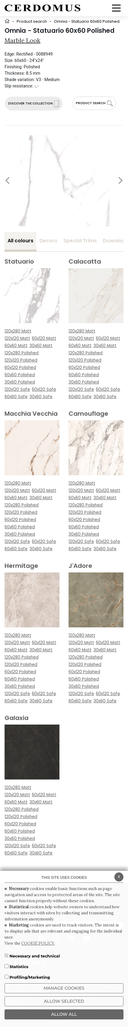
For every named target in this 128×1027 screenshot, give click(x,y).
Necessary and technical (34, 956)
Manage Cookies (64, 988)
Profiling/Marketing (29, 977)
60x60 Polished (20, 375)
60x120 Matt (44, 338)
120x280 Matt (18, 331)
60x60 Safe (16, 397)
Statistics (18, 966)
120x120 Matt (17, 338)
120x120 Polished (21, 360)
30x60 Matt (40, 346)
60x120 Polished (20, 367)
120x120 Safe (17, 389)
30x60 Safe (40, 397)
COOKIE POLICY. (38, 943)
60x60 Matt (16, 346)
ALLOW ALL (64, 1014)
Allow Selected (64, 1001)
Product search (32, 21)
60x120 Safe (44, 389)
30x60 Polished (20, 382)
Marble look (22, 40)
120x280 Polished (22, 353)
